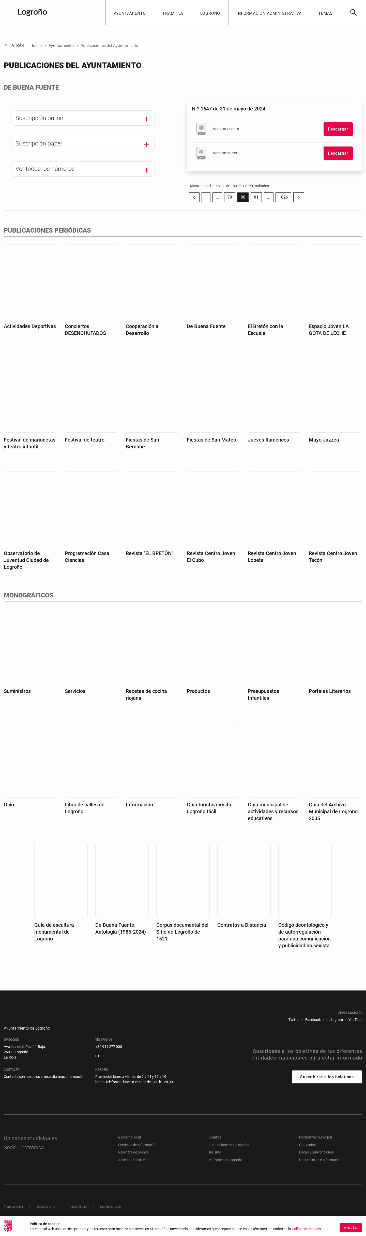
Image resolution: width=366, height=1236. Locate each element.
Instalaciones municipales (228, 1152)
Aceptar (351, 1228)
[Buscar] (353, 12)
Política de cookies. (307, 1229)
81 (258, 198)
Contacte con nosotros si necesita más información (44, 1084)
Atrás (14, 45)
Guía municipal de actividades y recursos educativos (273, 811)
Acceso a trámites (132, 1167)
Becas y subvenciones (316, 1160)
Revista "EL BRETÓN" (149, 553)
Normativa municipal (315, 1145)
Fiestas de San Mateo (211, 440)
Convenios (307, 1152)
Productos (198, 691)
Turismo (214, 1160)
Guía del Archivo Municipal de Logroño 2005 (333, 811)
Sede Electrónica (24, 1155)
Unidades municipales (30, 1146)
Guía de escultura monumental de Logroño (54, 932)
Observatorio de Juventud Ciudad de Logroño (26, 560)
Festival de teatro (84, 440)
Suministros (17, 691)
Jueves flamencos (268, 440)
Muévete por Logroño (225, 1167)
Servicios (75, 691)
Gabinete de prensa (133, 1160)
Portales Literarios (330, 691)
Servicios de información (137, 1152)
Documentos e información (320, 1167)
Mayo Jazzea (324, 440)
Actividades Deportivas (30, 326)
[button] (129, 12)
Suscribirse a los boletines (327, 1084)
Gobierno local (129, 1145)
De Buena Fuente (206, 326)
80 (245, 198)
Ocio (9, 805)
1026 (285, 198)
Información (139, 805)
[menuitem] (294, 1019)
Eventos (214, 1145)
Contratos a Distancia (241, 925)
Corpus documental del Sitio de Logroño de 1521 (182, 932)
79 (231, 198)
